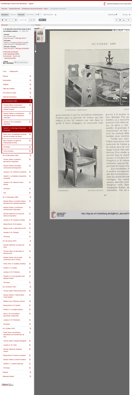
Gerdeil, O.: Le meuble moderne (13, 309)
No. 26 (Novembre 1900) (10, 155)
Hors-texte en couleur (9, 93)
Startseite (4, 8)
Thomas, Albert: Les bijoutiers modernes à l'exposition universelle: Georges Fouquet (14, 107)
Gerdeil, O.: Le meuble (10, 268)
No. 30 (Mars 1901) (9, 328)
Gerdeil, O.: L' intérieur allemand (13, 364)
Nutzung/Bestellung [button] (21, 62)
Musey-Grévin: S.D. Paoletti (11, 305)
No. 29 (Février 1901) (9, 287)
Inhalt (4, 71)
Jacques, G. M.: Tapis (10, 345)
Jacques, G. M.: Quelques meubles (14, 220)
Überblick (13, 15)
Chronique (6, 147)
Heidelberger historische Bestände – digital (17, 4)
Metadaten (5, 15)
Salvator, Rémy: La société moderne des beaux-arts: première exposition (14, 202)
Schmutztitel (7, 80)
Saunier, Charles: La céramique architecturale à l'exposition (13, 208)
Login (125, 15)
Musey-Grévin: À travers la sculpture (14, 355)
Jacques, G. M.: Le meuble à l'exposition (12, 123)
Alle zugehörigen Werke (11, 54)
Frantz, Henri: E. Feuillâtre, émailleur (14, 264)
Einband (5, 76)
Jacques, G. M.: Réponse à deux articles (13, 183)
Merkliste (112, 15)
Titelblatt (5, 84)
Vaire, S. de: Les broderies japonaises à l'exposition (11, 315)
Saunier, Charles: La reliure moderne (14, 359)
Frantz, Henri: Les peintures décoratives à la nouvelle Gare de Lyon (13, 335)
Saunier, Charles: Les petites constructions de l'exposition (12, 167)
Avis (4, 193)
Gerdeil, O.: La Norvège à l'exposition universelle (14, 129)
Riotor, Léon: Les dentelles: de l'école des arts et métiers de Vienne (14, 135)
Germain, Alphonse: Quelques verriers (12, 350)
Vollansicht (48, 14)
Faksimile (21, 15)
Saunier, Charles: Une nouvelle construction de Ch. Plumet (12, 258)
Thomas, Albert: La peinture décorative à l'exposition (12, 160)
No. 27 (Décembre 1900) (10, 197)
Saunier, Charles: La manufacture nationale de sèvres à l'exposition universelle (13, 116)
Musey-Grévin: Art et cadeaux (12, 224)
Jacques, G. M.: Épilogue (11, 232)
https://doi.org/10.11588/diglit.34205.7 (15, 38)
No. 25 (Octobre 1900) (10, 101)
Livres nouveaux (8, 151)
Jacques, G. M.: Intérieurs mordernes (14, 172)
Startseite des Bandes (11, 52)
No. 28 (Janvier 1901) (9, 241)
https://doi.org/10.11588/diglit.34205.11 (15, 44)
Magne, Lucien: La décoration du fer (14, 228)
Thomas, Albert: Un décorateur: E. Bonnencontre (13, 252)
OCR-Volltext (30, 15)
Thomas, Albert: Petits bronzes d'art (14, 291)
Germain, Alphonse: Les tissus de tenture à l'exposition (13, 215)
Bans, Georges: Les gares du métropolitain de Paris (12, 142)
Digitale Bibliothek (14, 8)
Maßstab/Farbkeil (8, 376)
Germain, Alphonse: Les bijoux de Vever (13, 246)
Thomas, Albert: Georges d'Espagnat (14, 341)
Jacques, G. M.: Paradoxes (11, 272)
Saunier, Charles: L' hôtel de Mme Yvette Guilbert (13, 296)
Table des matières (9, 88)
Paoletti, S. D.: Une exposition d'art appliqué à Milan (14, 277)
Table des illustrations (10, 97)
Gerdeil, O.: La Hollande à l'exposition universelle (14, 177)
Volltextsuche (13, 71)
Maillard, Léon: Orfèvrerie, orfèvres (14, 301)
